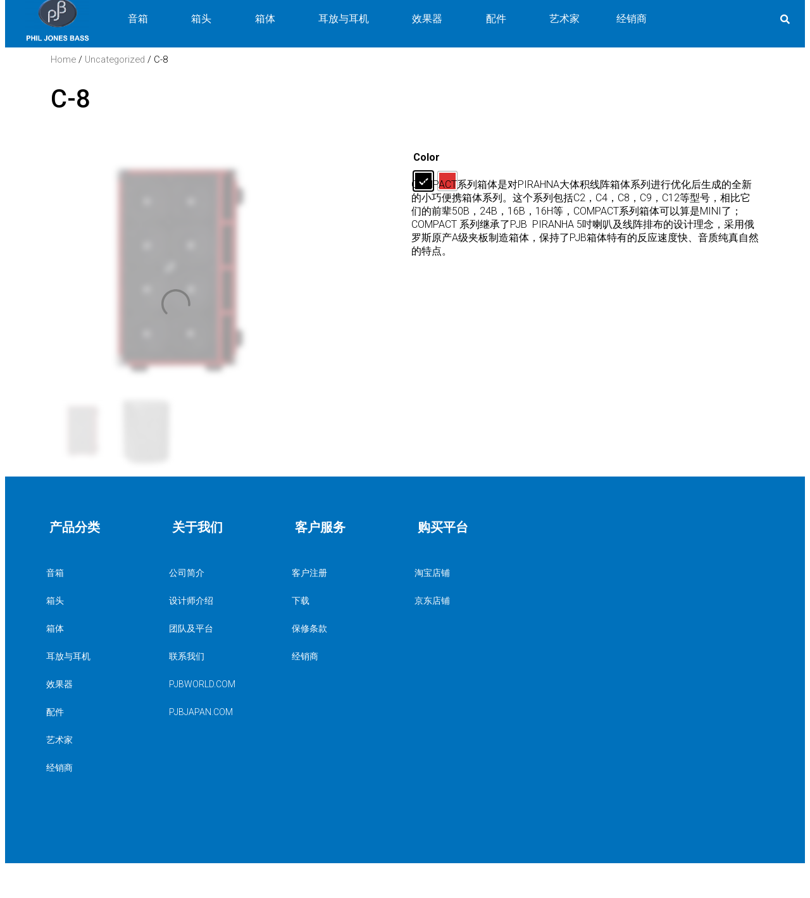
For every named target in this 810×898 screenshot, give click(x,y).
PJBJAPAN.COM (201, 712)
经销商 (59, 768)
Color (426, 157)
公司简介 (186, 573)
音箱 (98, 573)
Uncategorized (115, 59)
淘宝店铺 (432, 573)
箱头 (98, 601)
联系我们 (186, 656)
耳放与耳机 (98, 656)
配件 (98, 712)
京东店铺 (432, 601)
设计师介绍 (191, 601)
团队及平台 (191, 628)
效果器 (98, 684)
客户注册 (309, 573)
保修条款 (309, 628)
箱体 (98, 628)
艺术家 (59, 740)
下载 (300, 601)
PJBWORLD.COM (202, 684)
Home (63, 59)
